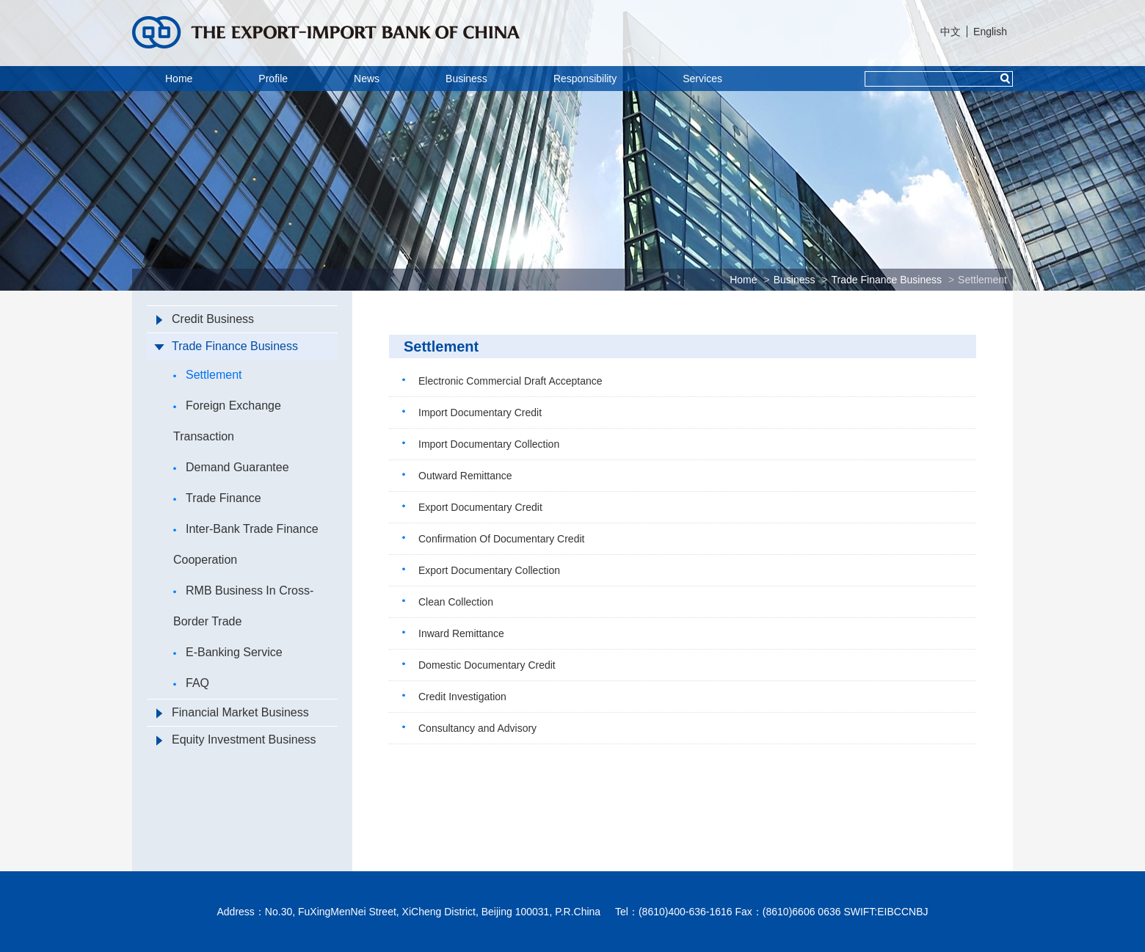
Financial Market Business (232, 712)
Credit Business (205, 319)
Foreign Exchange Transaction (227, 421)
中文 (950, 31)
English (990, 31)
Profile (273, 78)
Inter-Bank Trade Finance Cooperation (246, 544)
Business (466, 78)
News (366, 78)
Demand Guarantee (231, 467)
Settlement (982, 280)
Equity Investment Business (236, 739)
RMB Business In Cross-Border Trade (243, 606)
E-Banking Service (228, 652)
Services (702, 78)
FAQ (191, 683)
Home (178, 78)
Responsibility (585, 78)
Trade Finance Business (887, 280)
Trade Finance (217, 498)
